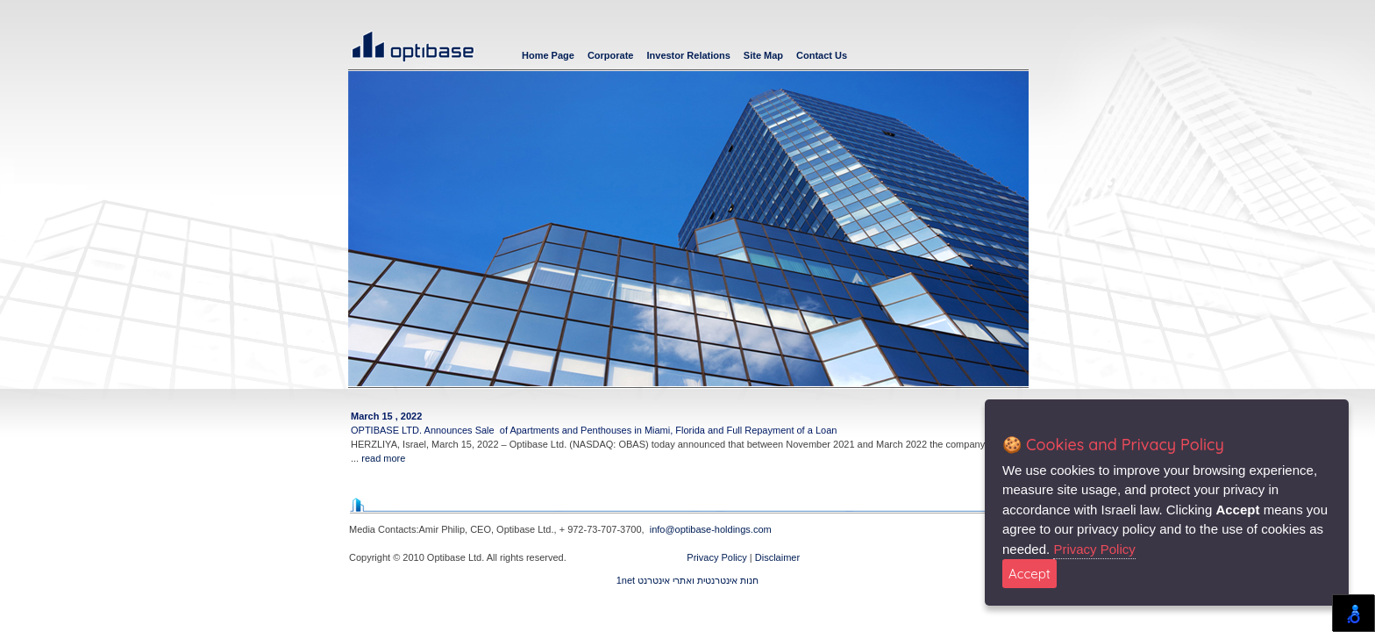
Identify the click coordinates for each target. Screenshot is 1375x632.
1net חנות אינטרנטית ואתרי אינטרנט (687, 580)
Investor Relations (688, 55)
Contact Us (821, 55)
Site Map (763, 55)
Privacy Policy (718, 557)
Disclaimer (777, 557)
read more (383, 458)
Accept (1029, 573)
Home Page (548, 55)
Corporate (611, 55)
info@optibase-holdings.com (711, 529)
